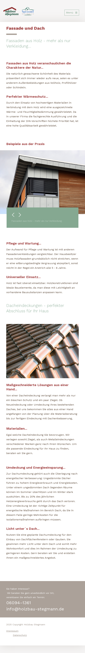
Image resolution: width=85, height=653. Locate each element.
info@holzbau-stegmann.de (35, 608)
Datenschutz (20, 635)
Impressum (12, 631)
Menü (69, 12)
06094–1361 (18, 602)
